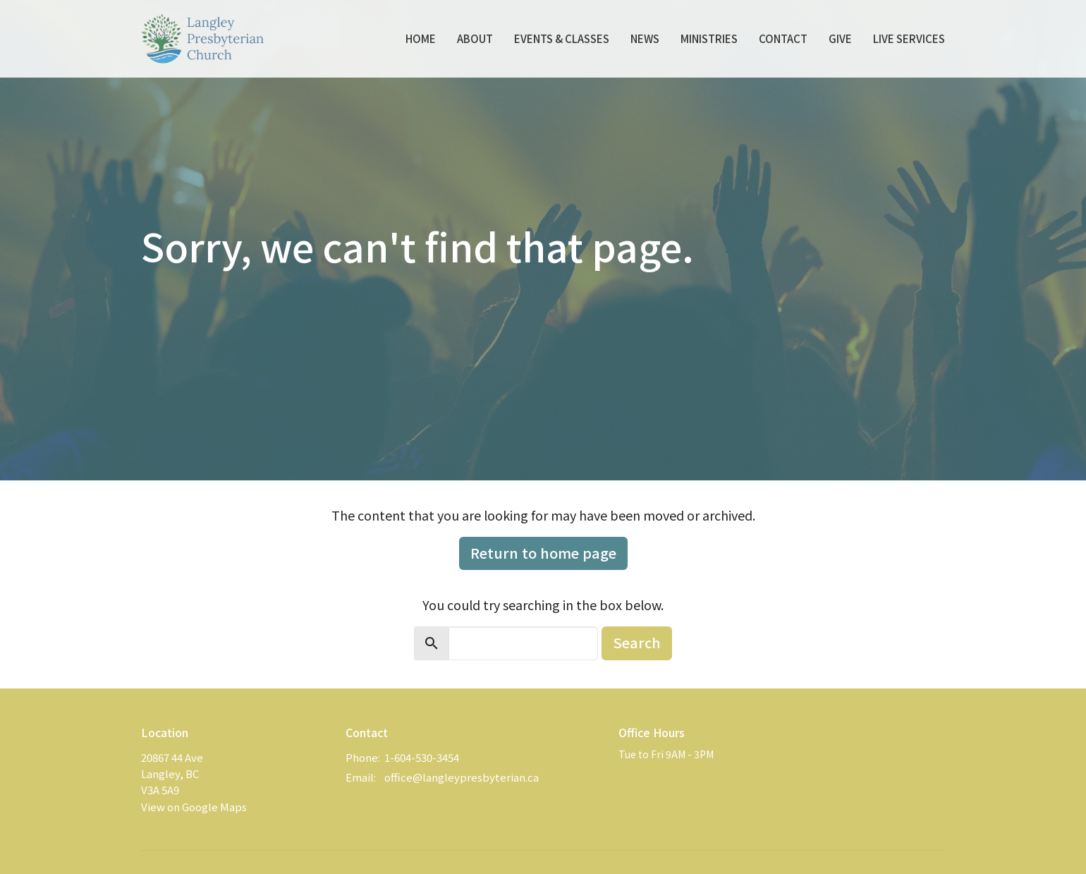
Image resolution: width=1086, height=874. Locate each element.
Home (420, 38)
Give (840, 38)
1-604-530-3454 (421, 757)
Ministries (709, 38)
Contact (783, 38)
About (475, 38)
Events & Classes (561, 38)
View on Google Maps (194, 806)
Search (637, 642)
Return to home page (543, 552)
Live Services (909, 38)
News (644, 38)
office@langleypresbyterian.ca (461, 777)
